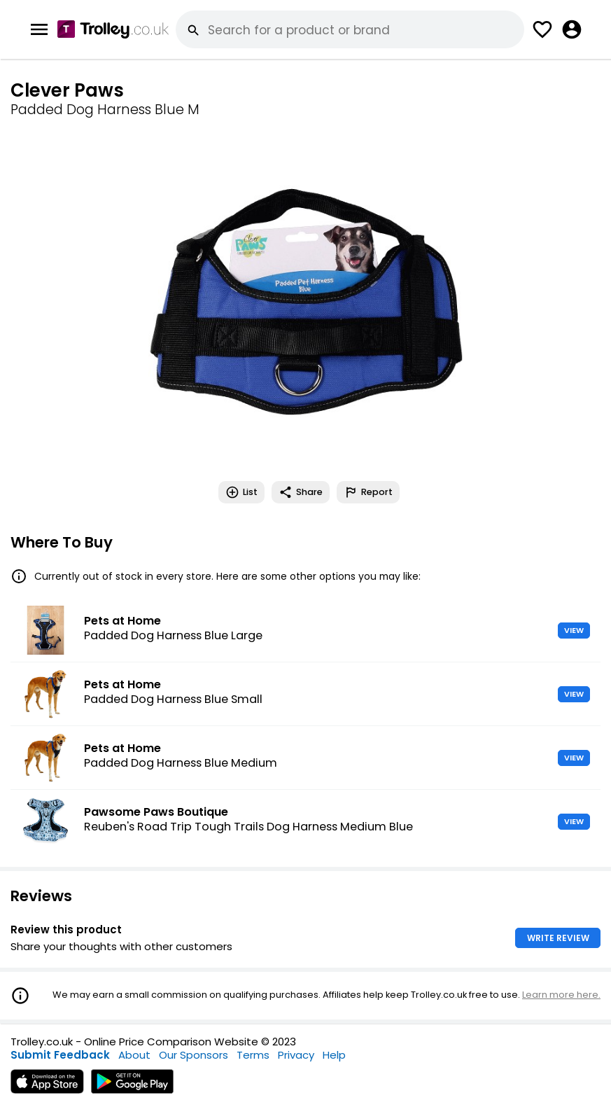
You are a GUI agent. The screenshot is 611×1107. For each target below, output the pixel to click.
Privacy (296, 1054)
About (134, 1054)
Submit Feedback (60, 1054)
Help (334, 1054)
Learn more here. (561, 994)
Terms (253, 1054)
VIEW (574, 630)
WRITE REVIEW (558, 938)
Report (368, 492)
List (241, 492)
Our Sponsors (193, 1054)
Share (301, 492)
